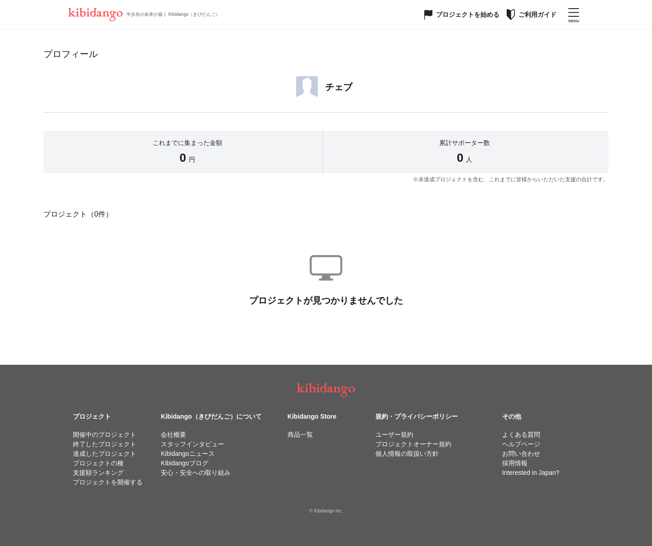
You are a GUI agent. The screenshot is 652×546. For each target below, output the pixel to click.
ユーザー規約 (394, 434)
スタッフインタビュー (192, 444)
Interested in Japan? (531, 472)
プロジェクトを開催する (108, 482)
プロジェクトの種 (98, 463)
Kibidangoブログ (184, 463)
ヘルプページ (521, 444)
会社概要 (173, 434)
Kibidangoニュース (187, 453)
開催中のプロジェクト (104, 434)
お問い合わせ (521, 453)
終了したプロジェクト (104, 444)
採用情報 (514, 463)
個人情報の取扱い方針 (407, 453)
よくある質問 (521, 434)
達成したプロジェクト (104, 453)
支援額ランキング (98, 472)
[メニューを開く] (574, 14)
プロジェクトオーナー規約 (413, 444)
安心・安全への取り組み (195, 472)
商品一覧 (300, 434)
